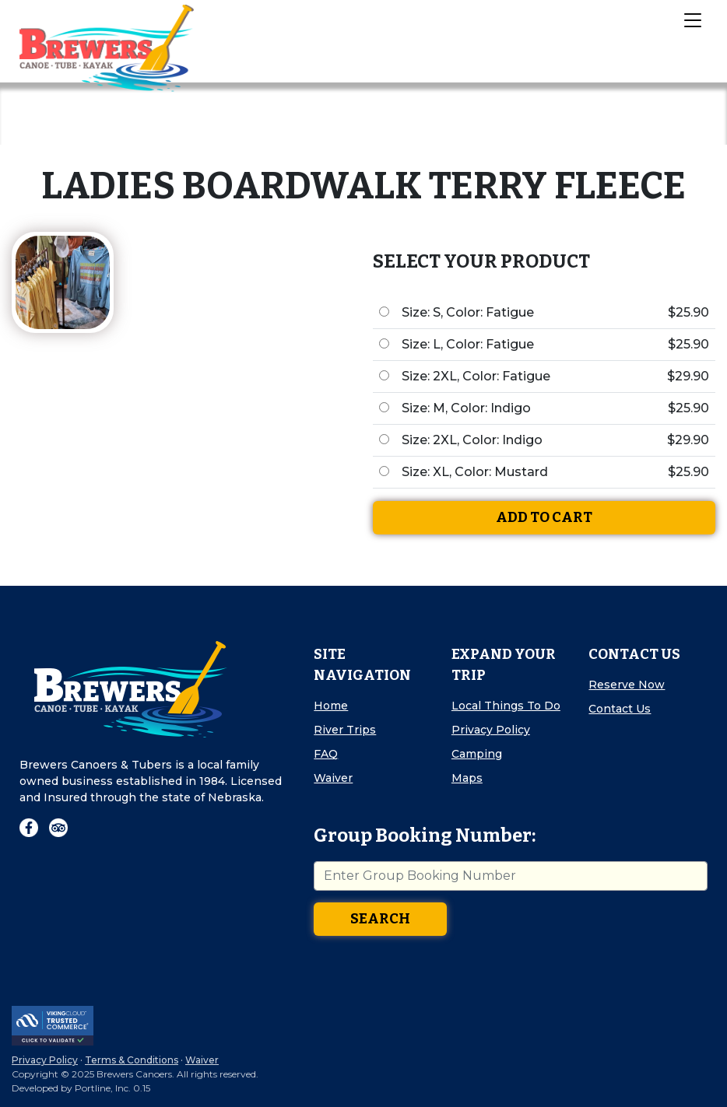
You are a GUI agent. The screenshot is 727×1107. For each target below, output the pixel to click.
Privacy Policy (490, 730)
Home (331, 706)
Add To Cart (544, 517)
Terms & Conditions (131, 1060)
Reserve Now (626, 685)
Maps (467, 778)
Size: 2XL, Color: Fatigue (476, 376)
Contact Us (619, 709)
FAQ (326, 754)
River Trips (345, 730)
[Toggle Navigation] (692, 19)
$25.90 (688, 312)
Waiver (333, 778)
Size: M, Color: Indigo (466, 408)
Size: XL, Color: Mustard (475, 471)
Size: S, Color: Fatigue (468, 312)
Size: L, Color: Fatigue (468, 344)
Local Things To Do (505, 706)
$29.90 (688, 376)
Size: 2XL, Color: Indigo (472, 440)
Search (380, 918)
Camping (476, 754)
